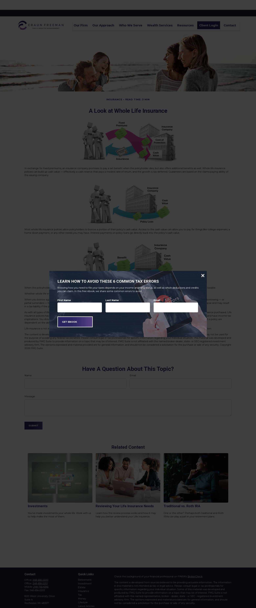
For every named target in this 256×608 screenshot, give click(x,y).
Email (157, 300)
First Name (64, 300)
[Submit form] (75, 321)
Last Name (112, 300)
